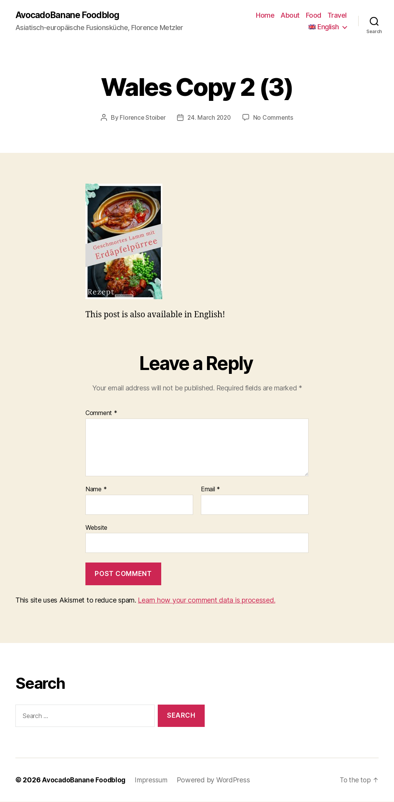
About (290, 16)
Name (96, 489)
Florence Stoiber (141, 118)
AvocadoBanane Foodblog (70, 15)
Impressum (155, 780)
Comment (101, 413)
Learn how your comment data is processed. (206, 600)
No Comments (275, 118)
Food (313, 16)
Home (265, 16)
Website (96, 527)
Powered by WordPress (217, 780)
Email (210, 489)
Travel (337, 16)
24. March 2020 (209, 118)
